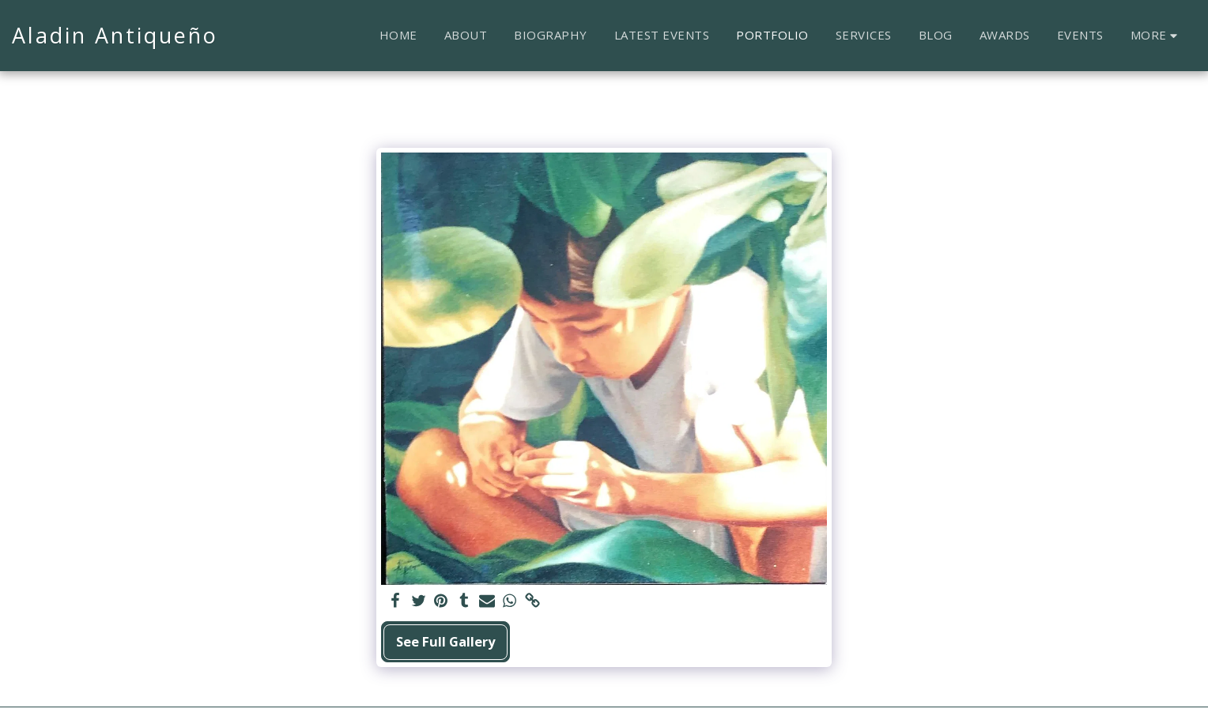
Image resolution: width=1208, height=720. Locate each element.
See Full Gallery (445, 641)
